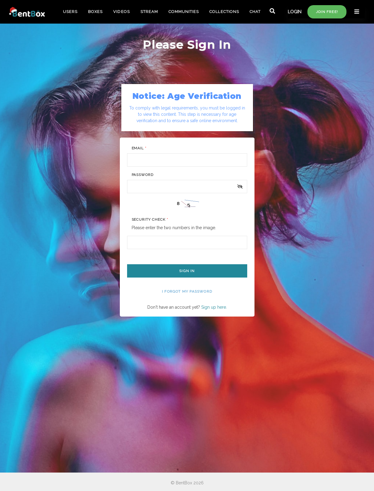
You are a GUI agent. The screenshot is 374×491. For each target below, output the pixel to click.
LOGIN (294, 12)
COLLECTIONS (224, 11)
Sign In (187, 271)
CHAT (255, 11)
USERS (70, 11)
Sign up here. (214, 307)
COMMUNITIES (184, 11)
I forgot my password (187, 291)
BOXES (95, 11)
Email (139, 148)
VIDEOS (121, 11)
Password (143, 175)
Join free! (327, 12)
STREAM (149, 11)
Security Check (150, 219)
